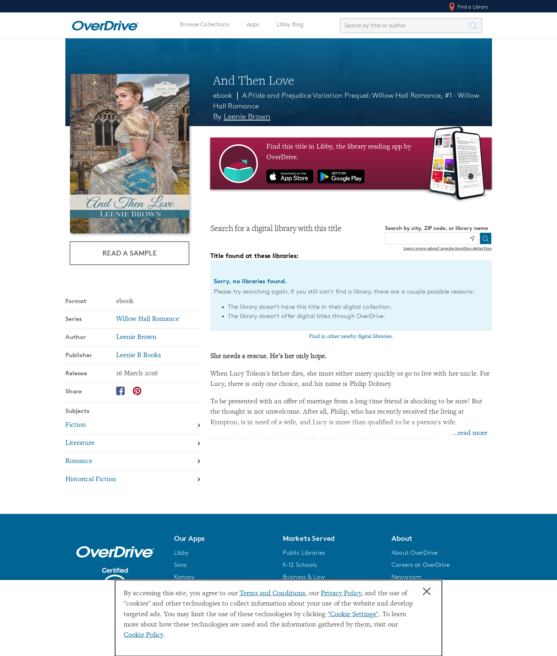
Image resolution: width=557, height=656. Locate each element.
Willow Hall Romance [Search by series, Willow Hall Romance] (147, 319)
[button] (224, 538)
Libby (181, 552)
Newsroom (406, 576)
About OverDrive (414, 552)
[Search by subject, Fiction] (133, 425)
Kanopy (184, 576)
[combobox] (404, 25)
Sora (180, 564)
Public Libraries (304, 552)
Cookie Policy (143, 635)
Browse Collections (204, 24)
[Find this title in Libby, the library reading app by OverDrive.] (351, 163)
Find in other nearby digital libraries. (351, 336)
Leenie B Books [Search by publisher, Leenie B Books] (138, 355)
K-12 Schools (300, 564)
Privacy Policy (341, 593)
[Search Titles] (475, 25)
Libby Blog (290, 24)
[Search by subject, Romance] (133, 461)
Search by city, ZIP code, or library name (436, 228)
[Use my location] (472, 238)
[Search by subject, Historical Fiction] (133, 479)
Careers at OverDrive (420, 564)
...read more (470, 433)
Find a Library (468, 6)
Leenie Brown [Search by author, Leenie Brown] (247, 116)
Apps (253, 24)
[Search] (485, 238)
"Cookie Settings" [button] (353, 614)
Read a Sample (129, 252)
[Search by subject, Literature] (133, 443)
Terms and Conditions (272, 593)
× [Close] (426, 591)
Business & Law (304, 576)
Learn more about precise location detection (448, 248)
